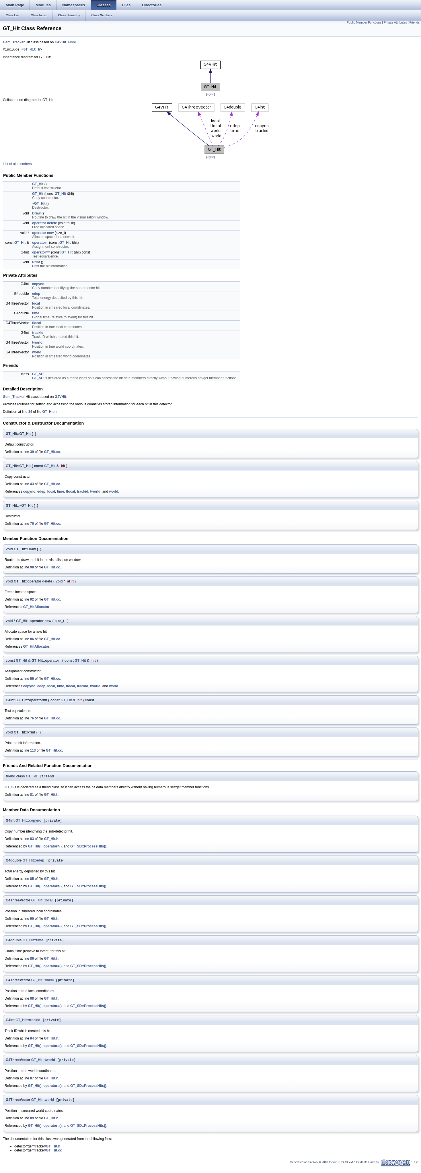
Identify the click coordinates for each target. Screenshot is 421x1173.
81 (32, 796)
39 (32, 453)
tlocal (36, 324)
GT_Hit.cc (52, 453)
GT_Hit (37, 185)
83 (32, 841)
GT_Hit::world (42, 1106)
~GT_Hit (38, 204)
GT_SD (38, 375)
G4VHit (60, 42)
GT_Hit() (34, 848)
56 (32, 680)
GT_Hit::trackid (27, 1025)
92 (32, 600)
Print (36, 263)
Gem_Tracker (14, 42)
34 (30, 413)
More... (73, 42)
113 (33, 751)
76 (32, 719)
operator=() (52, 848)
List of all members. (18, 165)
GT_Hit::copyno (28, 822)
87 (32, 1084)
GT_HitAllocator (36, 608)
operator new (43, 234)
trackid (37, 334)
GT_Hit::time (33, 944)
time (35, 314)
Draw (36, 214)
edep (36, 295)
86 (32, 640)
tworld (37, 343)
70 (32, 524)
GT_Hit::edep (33, 863)
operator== (41, 253)
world (36, 353)
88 (32, 1003)
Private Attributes (395, 22)
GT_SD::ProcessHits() (88, 848)
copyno (38, 285)
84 (32, 1043)
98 (32, 568)
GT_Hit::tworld (43, 1065)
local (36, 304)
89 (32, 1124)
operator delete (44, 224)
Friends (414, 22)
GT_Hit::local (42, 903)
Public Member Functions (364, 22)
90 (32, 922)
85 (32, 881)
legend (210, 95)
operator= (40, 243)
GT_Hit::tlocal (42, 984)
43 (32, 485)
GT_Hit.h (32, 50)
